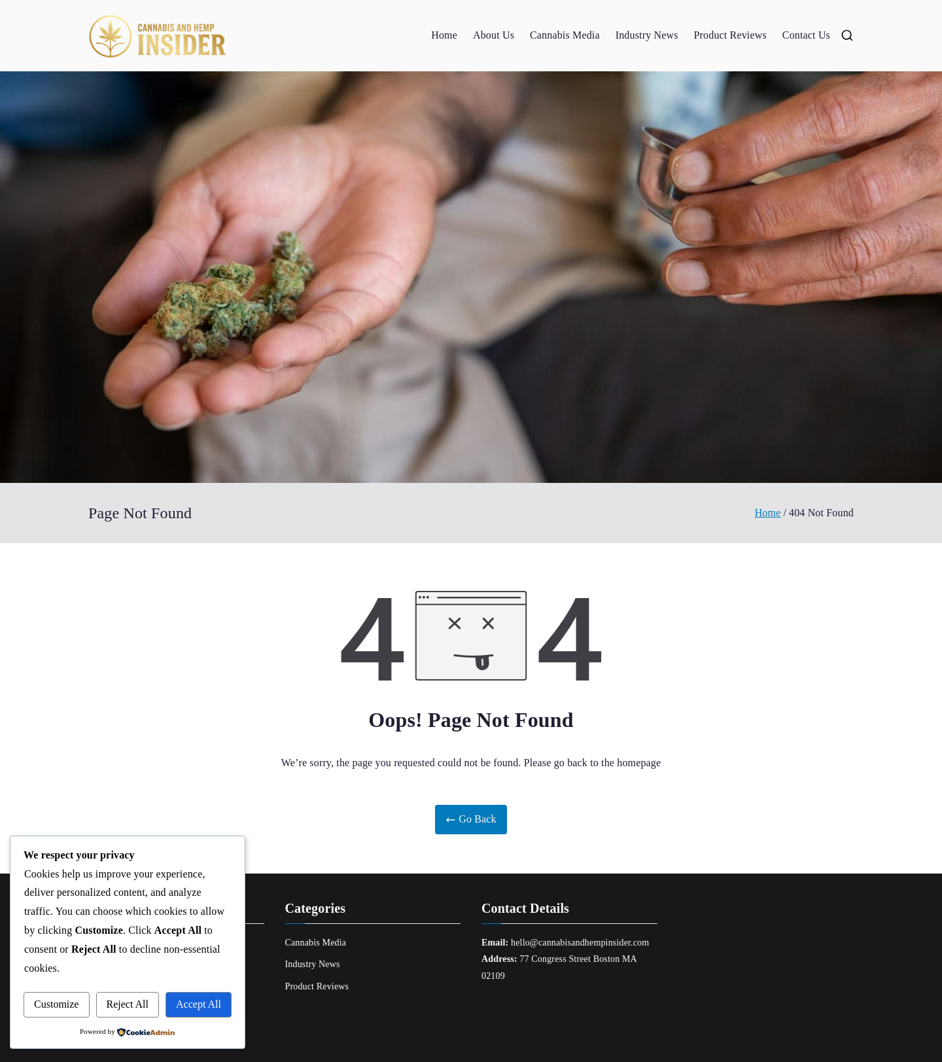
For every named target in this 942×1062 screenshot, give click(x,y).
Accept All (198, 1004)
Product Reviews (730, 35)
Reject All (127, 1004)
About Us (493, 35)
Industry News (647, 35)
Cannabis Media (565, 35)
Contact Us (806, 35)
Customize (56, 1004)
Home (444, 35)
